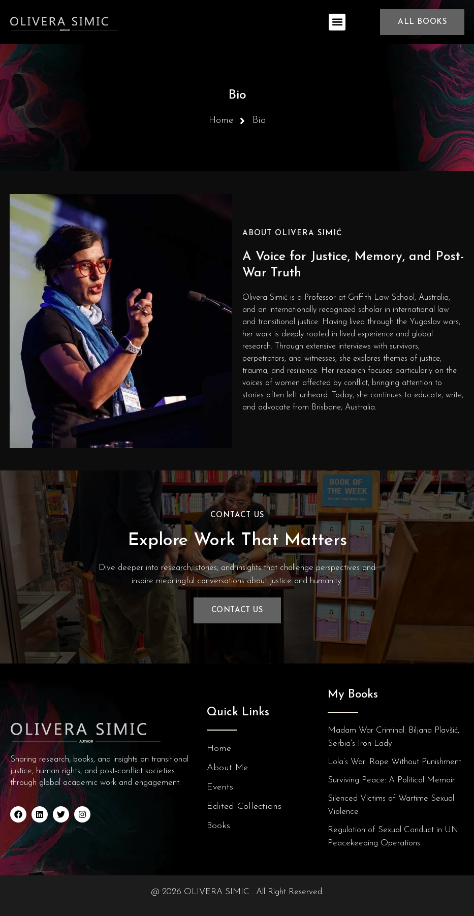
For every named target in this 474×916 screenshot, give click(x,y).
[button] (337, 22)
